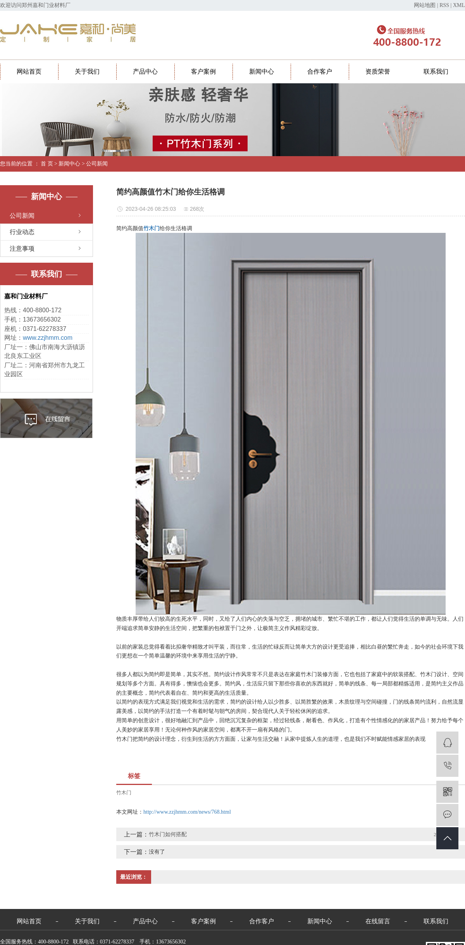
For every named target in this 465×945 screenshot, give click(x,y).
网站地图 (425, 5)
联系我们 (436, 71)
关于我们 (87, 71)
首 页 (47, 164)
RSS (444, 5)
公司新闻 (97, 164)
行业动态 (22, 232)
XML (459, 5)
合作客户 (319, 71)
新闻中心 (261, 71)
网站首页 (29, 71)
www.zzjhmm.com (47, 337)
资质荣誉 (377, 71)
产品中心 (145, 71)
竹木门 (123, 792)
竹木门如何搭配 (168, 834)
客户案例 (203, 71)
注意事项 (22, 248)
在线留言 (377, 921)
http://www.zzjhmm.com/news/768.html (187, 812)
